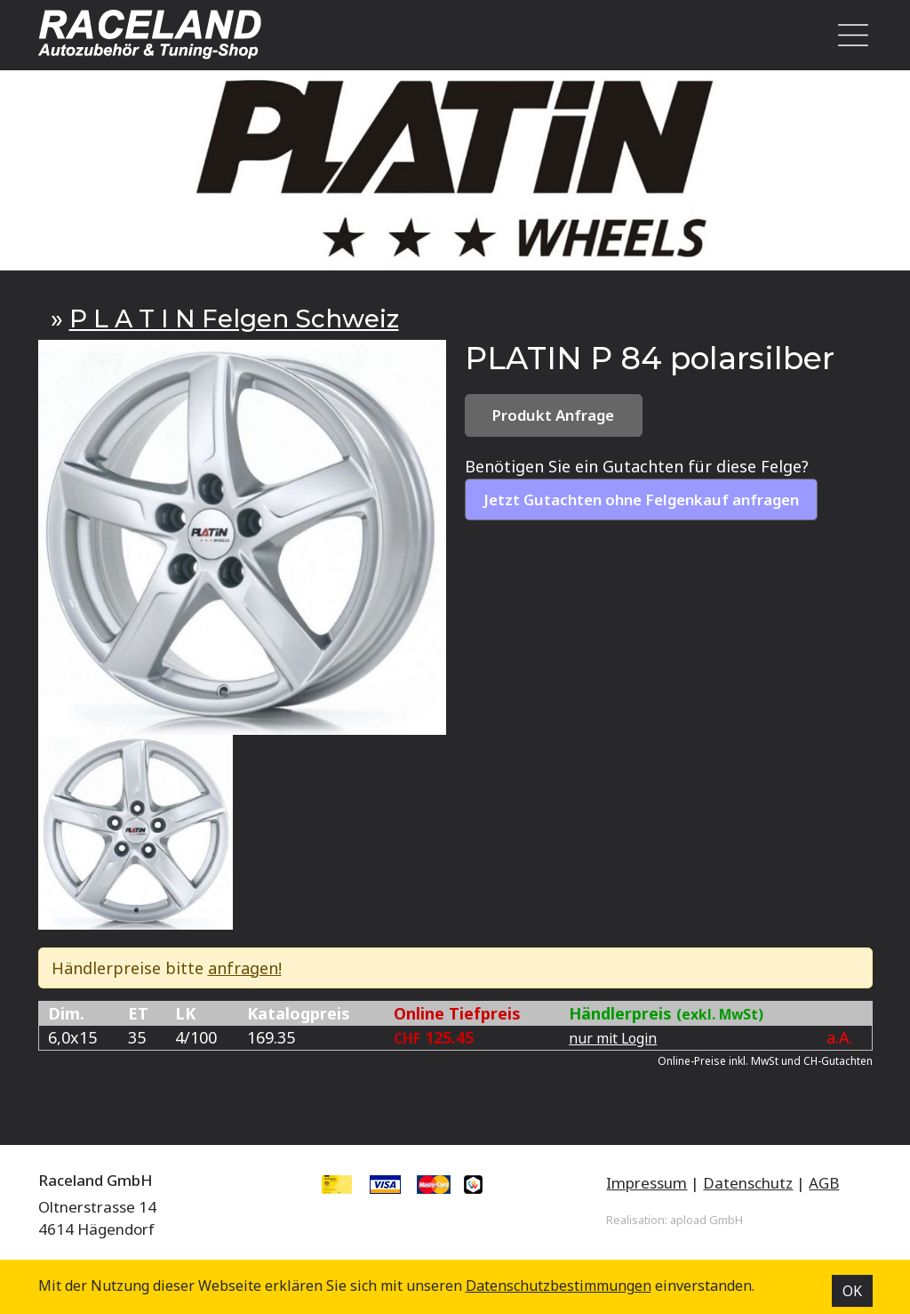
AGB (824, 1183)
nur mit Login (613, 1038)
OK (852, 1291)
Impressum (646, 1183)
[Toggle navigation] (848, 35)
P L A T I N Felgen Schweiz (234, 318)
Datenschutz (748, 1183)
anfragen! (245, 968)
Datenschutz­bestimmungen (558, 1285)
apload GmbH (706, 1220)
